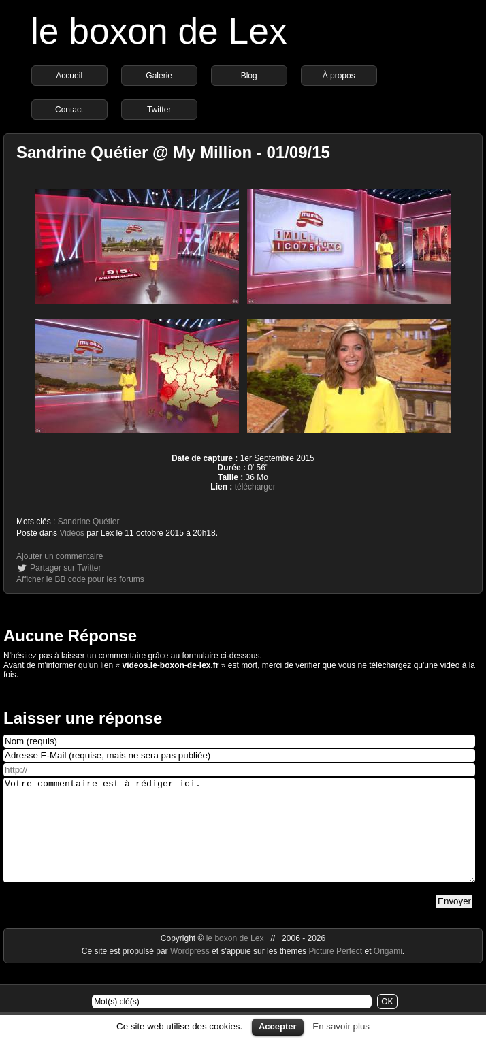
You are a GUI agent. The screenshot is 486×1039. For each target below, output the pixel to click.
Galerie (159, 75)
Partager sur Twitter (65, 568)
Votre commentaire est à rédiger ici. (239, 840)
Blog (249, 75)
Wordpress (191, 971)
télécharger (255, 487)
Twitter (159, 109)
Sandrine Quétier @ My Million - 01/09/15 (173, 152)
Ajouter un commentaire (59, 556)
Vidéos (71, 533)
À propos (339, 75)
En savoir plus (341, 1026)
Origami (388, 971)
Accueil (69, 75)
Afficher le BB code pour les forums (80, 579)
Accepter (278, 1026)
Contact (69, 109)
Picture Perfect (335, 971)
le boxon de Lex (159, 31)
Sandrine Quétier (89, 521)
